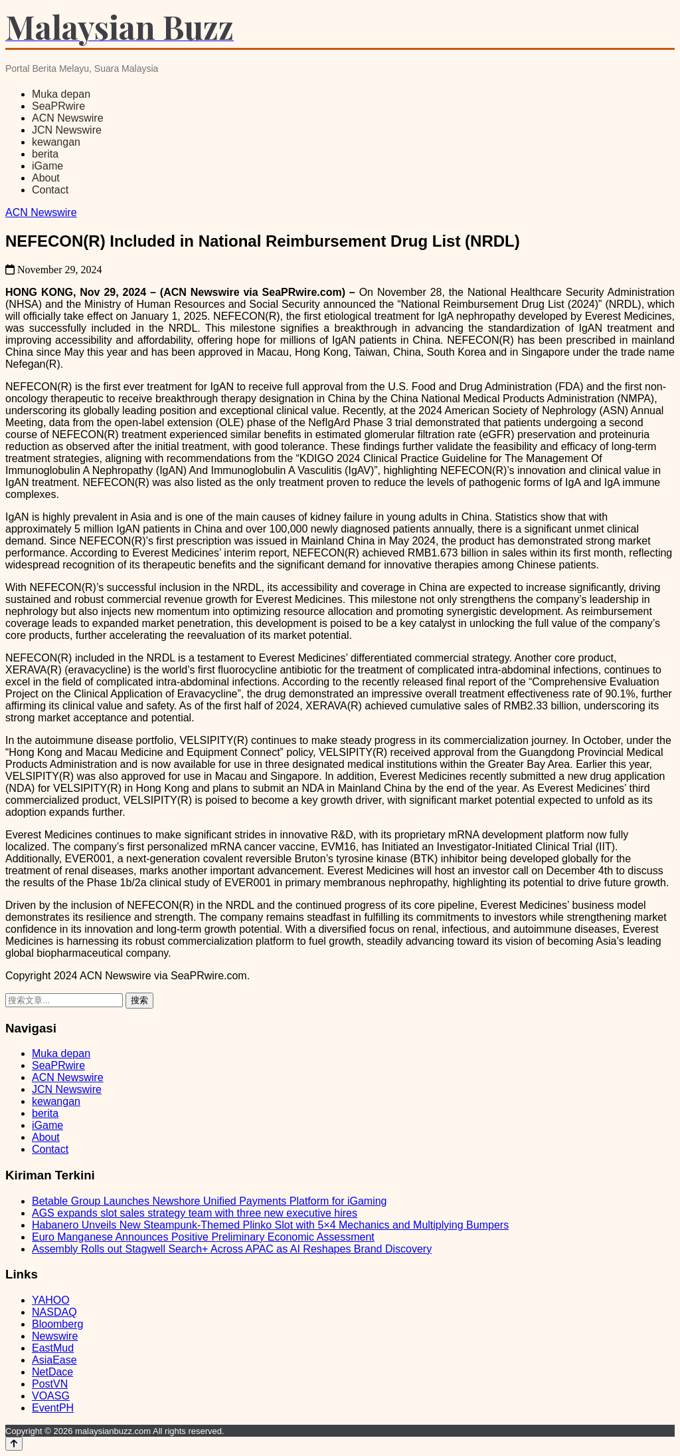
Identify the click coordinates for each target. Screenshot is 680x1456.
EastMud (53, 1348)
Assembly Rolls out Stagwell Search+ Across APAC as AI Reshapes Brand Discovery (232, 1249)
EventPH (53, 1407)
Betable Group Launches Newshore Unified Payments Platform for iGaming (209, 1201)
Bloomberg (57, 1324)
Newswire (55, 1336)
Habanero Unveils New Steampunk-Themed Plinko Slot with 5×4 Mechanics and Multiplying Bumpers (270, 1225)
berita (45, 154)
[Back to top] (14, 1444)
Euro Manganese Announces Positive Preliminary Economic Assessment (203, 1237)
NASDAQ (54, 1312)
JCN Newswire (67, 130)
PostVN (50, 1384)
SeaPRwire (58, 106)
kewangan (56, 142)
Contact (50, 189)
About (46, 177)
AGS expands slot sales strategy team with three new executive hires (194, 1213)
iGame (47, 166)
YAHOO (51, 1300)
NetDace (52, 1372)
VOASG (51, 1395)
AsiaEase (54, 1360)
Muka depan (61, 94)
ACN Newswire (68, 118)
